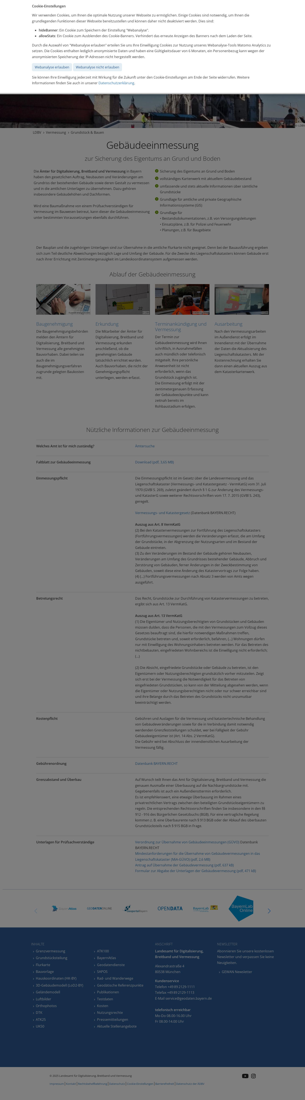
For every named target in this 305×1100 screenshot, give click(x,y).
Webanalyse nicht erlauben (97, 67)
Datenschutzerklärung (116, 83)
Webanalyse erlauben (52, 67)
